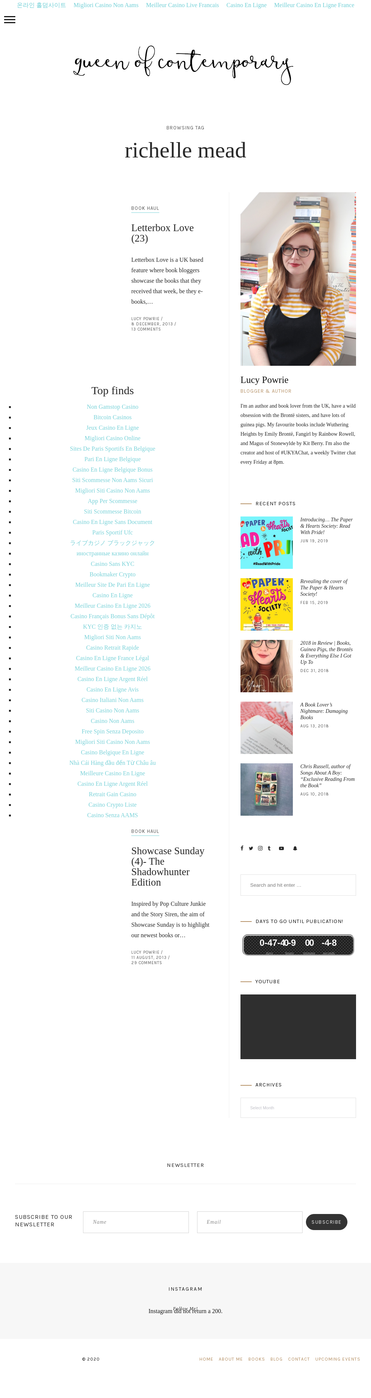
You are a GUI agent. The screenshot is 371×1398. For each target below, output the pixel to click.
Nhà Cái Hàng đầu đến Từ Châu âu (113, 763)
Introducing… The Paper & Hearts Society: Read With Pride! (326, 526)
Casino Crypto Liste (113, 804)
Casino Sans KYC (112, 564)
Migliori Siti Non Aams (112, 637)
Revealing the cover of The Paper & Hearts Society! (323, 588)
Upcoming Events (338, 1359)
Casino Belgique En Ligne (112, 752)
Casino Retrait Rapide (112, 647)
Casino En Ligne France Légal (112, 658)
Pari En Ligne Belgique (113, 459)
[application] (298, 1027)
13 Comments (146, 329)
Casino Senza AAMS (112, 815)
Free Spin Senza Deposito (113, 731)
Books (256, 1359)
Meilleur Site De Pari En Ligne (112, 585)
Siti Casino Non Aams (112, 710)
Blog (276, 1359)
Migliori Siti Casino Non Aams (112, 490)
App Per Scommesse (112, 501)
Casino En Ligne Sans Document (112, 522)
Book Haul (145, 208)
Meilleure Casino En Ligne (112, 773)
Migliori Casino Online (112, 438)
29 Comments (146, 962)
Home (206, 1359)
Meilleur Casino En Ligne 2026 (113, 606)
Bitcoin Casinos (112, 417)
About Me (231, 1359)
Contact (299, 1359)
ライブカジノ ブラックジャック (112, 543)
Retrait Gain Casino (112, 794)
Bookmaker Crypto (112, 574)
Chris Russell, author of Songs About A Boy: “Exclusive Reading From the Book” (327, 776)
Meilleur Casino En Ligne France (314, 5)
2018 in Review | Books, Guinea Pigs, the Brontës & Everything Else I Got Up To (326, 652)
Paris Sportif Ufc (112, 532)
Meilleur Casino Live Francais (182, 5)
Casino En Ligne (247, 5)
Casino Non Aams (112, 721)
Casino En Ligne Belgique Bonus (113, 469)
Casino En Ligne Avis (112, 689)
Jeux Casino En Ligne (112, 427)
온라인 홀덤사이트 (41, 5)
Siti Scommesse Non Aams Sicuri (112, 480)
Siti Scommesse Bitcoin (112, 511)
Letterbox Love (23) (162, 233)
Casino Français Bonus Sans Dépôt (113, 616)
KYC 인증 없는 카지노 (112, 626)
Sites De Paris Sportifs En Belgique (112, 448)
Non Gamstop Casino (112, 407)
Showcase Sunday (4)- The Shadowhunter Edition (168, 866)
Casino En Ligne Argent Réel (112, 679)
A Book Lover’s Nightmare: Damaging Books (324, 711)
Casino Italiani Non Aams (113, 700)
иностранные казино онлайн (113, 553)
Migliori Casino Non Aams (106, 5)
